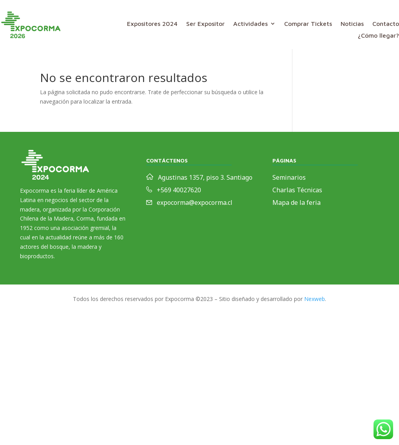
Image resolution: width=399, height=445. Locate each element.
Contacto (385, 24)
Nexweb (314, 299)
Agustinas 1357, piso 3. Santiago (205, 177)
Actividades (250, 24)
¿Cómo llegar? (378, 36)
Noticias (352, 24)
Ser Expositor (205, 24)
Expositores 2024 (152, 24)
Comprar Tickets (308, 24)
